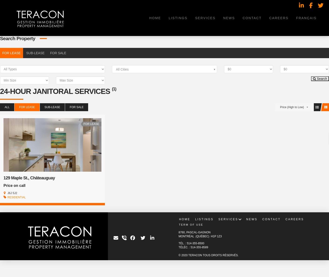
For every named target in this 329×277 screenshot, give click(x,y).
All (7, 107)
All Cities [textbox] (122, 69)
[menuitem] (306, 18)
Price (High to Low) (292, 107)
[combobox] (164, 69)
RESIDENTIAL (16, 197)
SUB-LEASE (35, 53)
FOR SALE (58, 53)
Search (320, 79)
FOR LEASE (11, 53)
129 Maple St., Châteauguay (29, 178)
